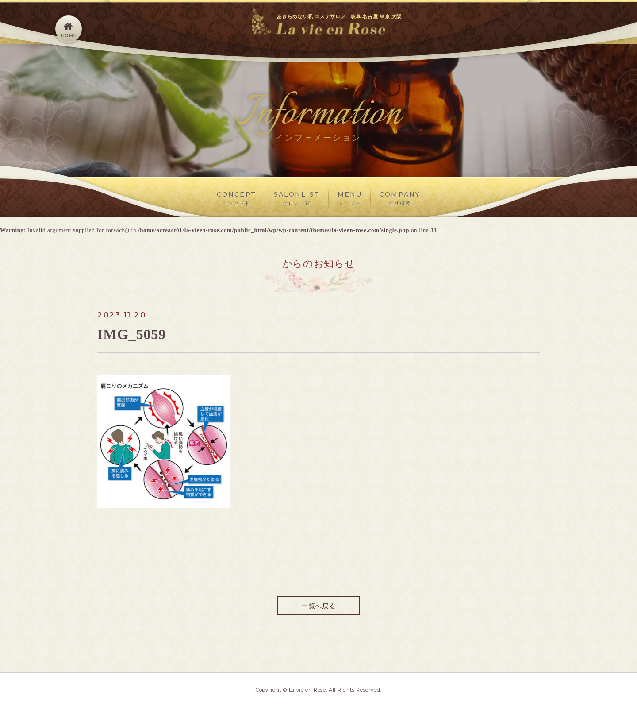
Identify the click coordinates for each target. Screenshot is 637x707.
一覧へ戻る (318, 605)
